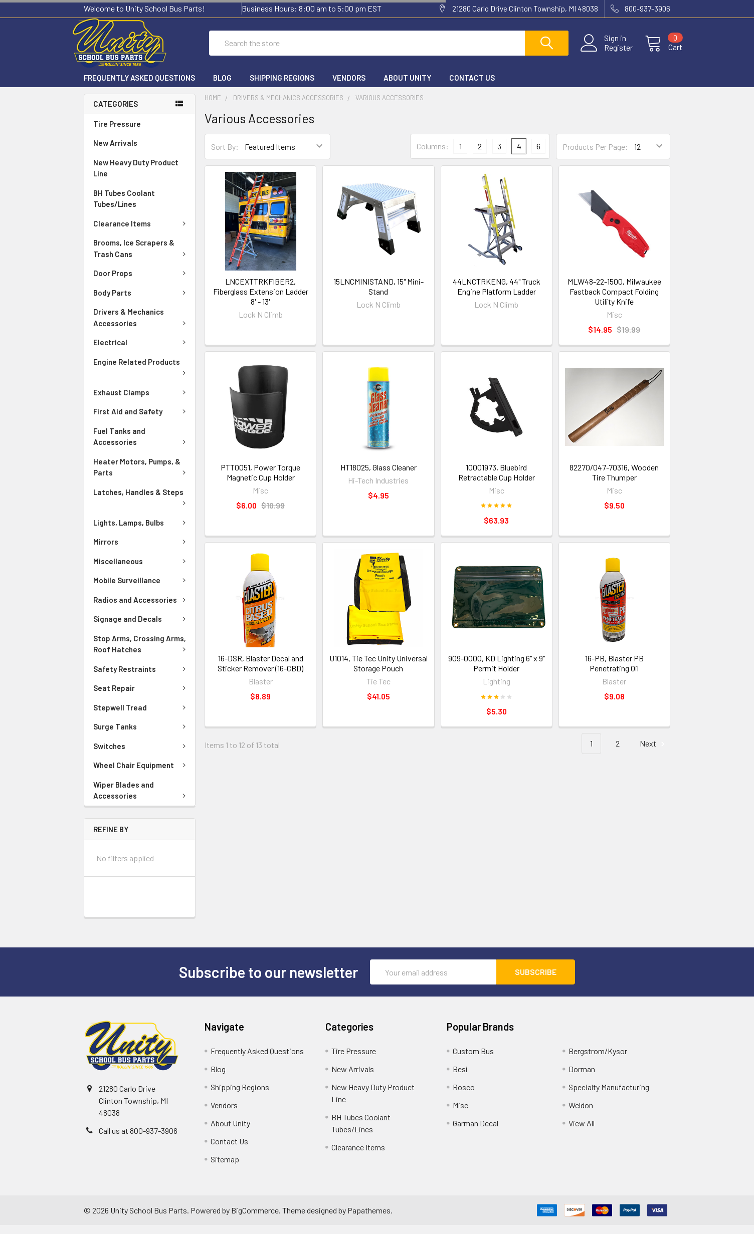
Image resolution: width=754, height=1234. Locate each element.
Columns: (433, 155)
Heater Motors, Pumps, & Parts (141, 476)
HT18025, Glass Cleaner (378, 476)
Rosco (464, 1096)
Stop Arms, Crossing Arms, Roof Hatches (141, 653)
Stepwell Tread (141, 716)
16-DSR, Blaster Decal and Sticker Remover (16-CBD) (260, 672)
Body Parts (141, 301)
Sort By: (225, 155)
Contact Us (472, 86)
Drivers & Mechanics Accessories (141, 326)
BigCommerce (255, 1219)
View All (582, 1132)
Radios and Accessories (141, 608)
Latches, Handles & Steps (141, 506)
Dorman (582, 1078)
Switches (141, 755)
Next (654, 753)
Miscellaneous (141, 570)
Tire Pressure (117, 132)
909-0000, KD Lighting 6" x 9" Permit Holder (496, 672)
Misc (460, 1114)
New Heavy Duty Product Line (135, 177)
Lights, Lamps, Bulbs (141, 531)
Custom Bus (473, 1060)
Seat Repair (141, 696)
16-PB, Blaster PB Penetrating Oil (614, 672)
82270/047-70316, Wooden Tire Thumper (614, 481)
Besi (460, 1078)
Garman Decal (475, 1132)
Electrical (141, 351)
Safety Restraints (141, 677)
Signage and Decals (141, 627)
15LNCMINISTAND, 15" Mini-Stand (378, 295)
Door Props (141, 282)
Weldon (581, 1114)
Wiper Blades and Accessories (141, 799)
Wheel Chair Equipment (141, 774)
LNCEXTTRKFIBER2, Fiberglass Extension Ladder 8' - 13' (260, 300)
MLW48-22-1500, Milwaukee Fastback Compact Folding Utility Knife (614, 300)
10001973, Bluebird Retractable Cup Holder (496, 481)
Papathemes (369, 1219)
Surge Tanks (141, 735)
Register (606, 53)
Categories (115, 112)
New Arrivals (115, 151)
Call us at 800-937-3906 (138, 1139)
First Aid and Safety (141, 420)
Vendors (348, 86)
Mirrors (141, 550)
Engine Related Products (141, 375)
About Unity (407, 86)
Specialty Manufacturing (609, 1096)
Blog (222, 86)
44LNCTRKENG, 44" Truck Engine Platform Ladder (496, 295)
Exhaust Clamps (141, 401)
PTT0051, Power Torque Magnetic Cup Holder (260, 481)
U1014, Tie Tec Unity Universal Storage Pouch (378, 672)
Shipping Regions (282, 86)
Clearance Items (141, 232)
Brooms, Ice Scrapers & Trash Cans (141, 257)
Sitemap (225, 1168)
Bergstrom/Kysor (598, 1060)
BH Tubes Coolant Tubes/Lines (124, 207)
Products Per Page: (595, 155)
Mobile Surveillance (141, 589)
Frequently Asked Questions (139, 86)
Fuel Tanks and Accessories (141, 445)
